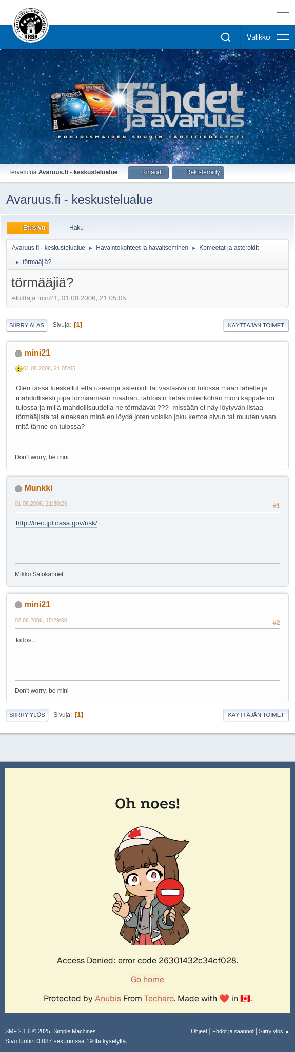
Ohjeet (199, 1031)
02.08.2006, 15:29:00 (41, 620)
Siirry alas (26, 325)
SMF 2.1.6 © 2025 (27, 1031)
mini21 (37, 352)
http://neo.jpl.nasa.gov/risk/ (56, 523)
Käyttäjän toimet (256, 325)
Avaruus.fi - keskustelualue (79, 199)
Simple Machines (74, 1031)
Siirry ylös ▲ (274, 1031)
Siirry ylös (27, 715)
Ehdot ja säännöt (233, 1031)
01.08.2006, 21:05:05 (49, 368)
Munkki (38, 488)
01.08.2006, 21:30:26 (41, 503)
